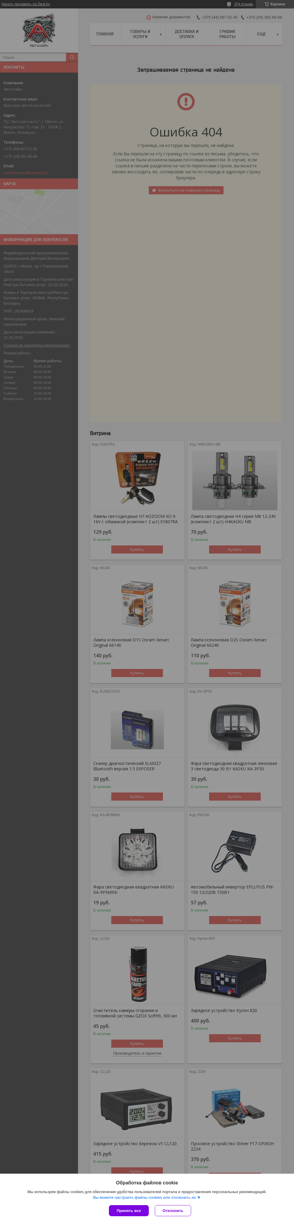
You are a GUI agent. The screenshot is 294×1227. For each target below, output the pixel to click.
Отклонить (173, 1210)
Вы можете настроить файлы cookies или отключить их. (145, 1197)
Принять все (129, 1210)
